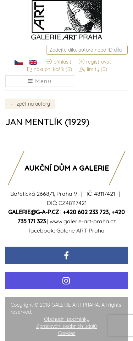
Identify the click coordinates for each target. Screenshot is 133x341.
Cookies (67, 333)
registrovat (95, 62)
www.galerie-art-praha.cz (83, 221)
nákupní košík (49, 69)
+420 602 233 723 (86, 212)
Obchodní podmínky (66, 319)
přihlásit (58, 62)
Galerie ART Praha (80, 230)
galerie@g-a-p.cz (33, 212)
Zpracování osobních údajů (66, 326)
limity (93, 69)
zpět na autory (30, 104)
